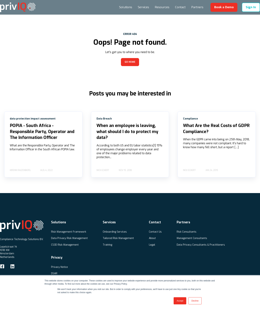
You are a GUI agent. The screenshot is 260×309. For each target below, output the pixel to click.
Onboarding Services (115, 231)
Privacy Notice (59, 267)
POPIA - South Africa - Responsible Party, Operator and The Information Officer (42, 131)
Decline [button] (195, 301)
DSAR (54, 273)
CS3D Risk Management (65, 244)
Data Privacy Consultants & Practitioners (201, 244)
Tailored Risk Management (118, 238)
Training (107, 244)
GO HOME (130, 62)
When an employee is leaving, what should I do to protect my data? (127, 131)
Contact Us (155, 231)
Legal (152, 244)
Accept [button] (180, 301)
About (152, 238)
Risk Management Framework (68, 231)
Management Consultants (192, 238)
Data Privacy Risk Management (69, 238)
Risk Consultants (186, 231)
